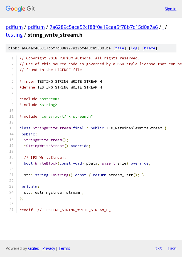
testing (14, 34)
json (172, 248)
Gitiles (33, 248)
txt (158, 248)
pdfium (14, 27)
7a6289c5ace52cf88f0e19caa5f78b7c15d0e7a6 (104, 27)
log (134, 48)
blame (149, 48)
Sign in (170, 8)
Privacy (48, 248)
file (119, 48)
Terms (64, 248)
